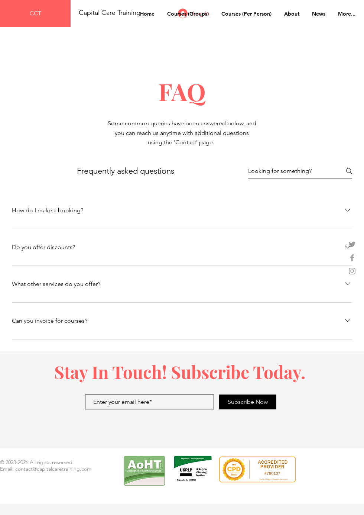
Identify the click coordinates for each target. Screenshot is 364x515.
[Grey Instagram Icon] (352, 271)
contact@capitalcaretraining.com (53, 469)
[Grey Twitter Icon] (352, 244)
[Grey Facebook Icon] (352, 257)
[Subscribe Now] (247, 402)
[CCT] (35, 13)
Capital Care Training (110, 13)
